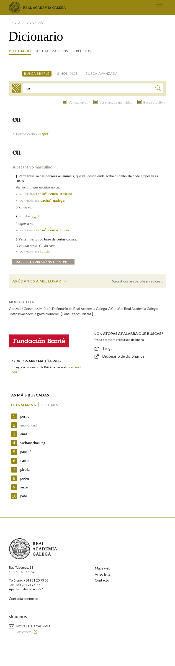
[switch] (65, 281)
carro (24, 460)
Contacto (102, 580)
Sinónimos (67, 73)
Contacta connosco (23, 599)
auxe (24, 487)
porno (24, 416)
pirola (25, 469)
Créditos (82, 51)
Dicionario (20, 51)
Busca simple (36, 73)
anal (23, 434)
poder (24, 478)
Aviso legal (103, 574)
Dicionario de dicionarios (123, 356)
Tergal (107, 348)
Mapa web (102, 568)
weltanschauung (32, 443)
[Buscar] (158, 88)
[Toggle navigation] (159, 7)
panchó (25, 452)
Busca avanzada (102, 73)
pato (23, 496)
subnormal (28, 425)
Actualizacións (52, 51)
